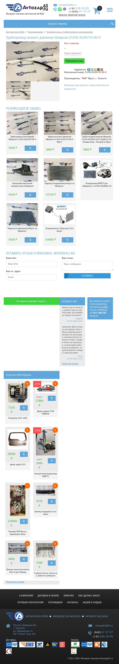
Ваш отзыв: (67, 258)
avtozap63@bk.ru (67, 5)
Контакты (72, 602)
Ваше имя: (11, 258)
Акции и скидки (92, 602)
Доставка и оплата (48, 595)
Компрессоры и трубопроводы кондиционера (70, 32)
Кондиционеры (35, 32)
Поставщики (55, 602)
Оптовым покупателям (31, 602)
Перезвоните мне (74, 61)
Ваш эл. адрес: (13, 271)
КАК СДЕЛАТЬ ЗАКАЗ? (89, 595)
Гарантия (69, 595)
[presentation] (29, 289)
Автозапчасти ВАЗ (15, 32)
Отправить (87, 275)
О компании (26, 595)
